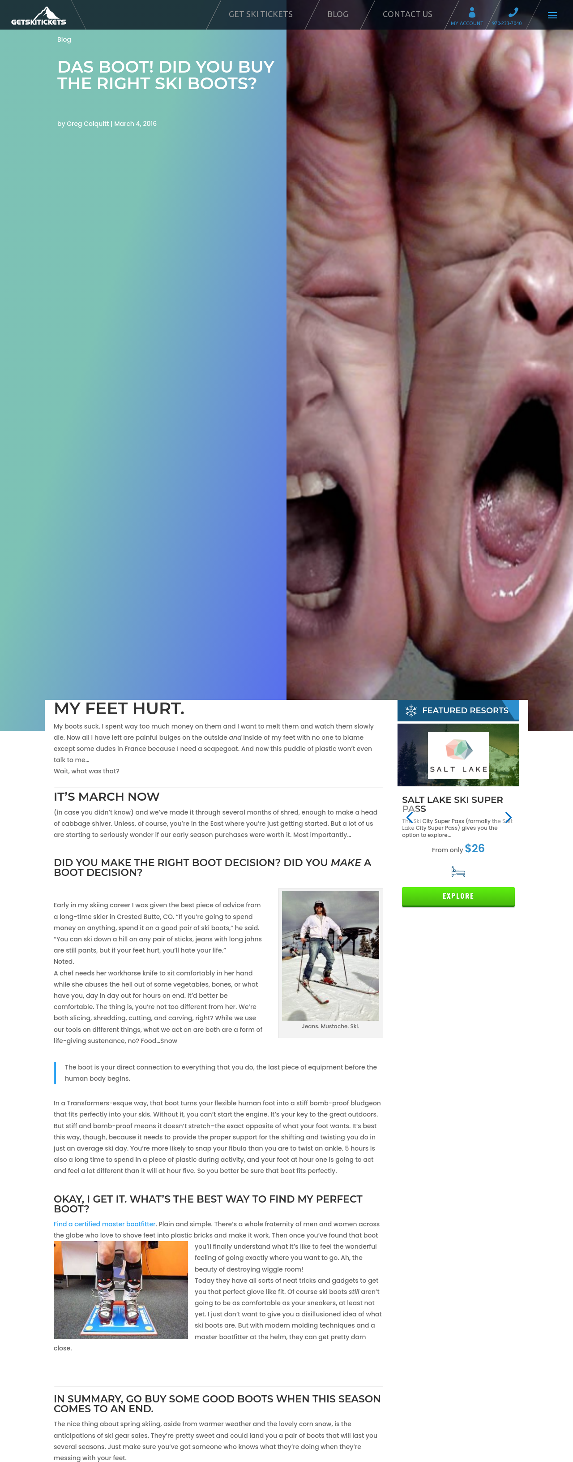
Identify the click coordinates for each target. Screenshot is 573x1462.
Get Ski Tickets (261, 13)
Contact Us (407, 13)
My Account (475, 13)
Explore (458, 896)
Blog (337, 13)
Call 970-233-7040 (516, 13)
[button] (409, 817)
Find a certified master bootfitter (104, 1224)
